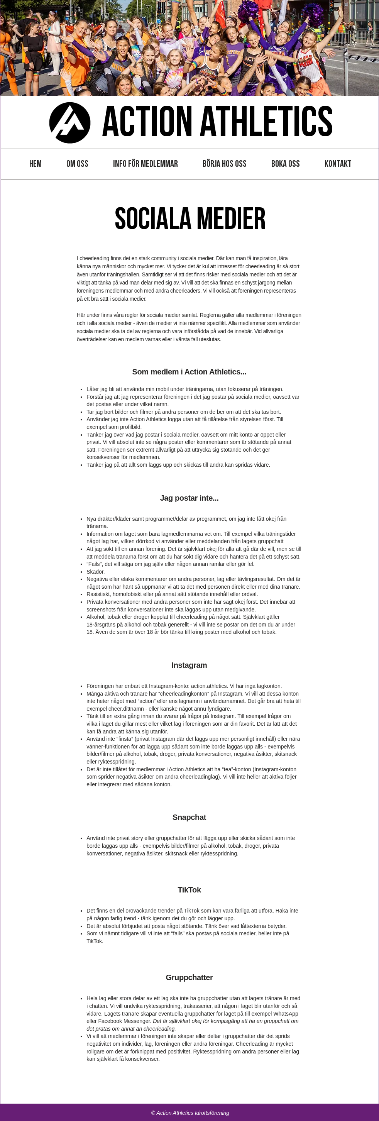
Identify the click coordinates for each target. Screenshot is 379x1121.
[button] (77, 164)
